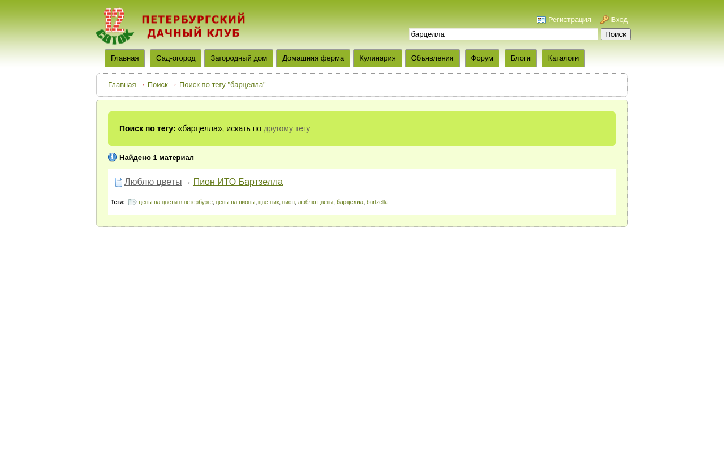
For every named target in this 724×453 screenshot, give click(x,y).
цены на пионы (236, 202)
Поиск (158, 84)
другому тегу (287, 128)
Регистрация (569, 19)
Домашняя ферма (313, 58)
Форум (482, 58)
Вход (619, 19)
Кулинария (377, 58)
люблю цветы (316, 202)
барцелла (350, 202)
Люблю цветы (153, 182)
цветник (268, 202)
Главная (122, 84)
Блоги (521, 58)
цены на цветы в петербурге (176, 202)
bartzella (377, 202)
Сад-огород (175, 58)
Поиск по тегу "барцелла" (222, 84)
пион (288, 202)
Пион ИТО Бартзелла (238, 182)
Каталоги (563, 58)
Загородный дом (238, 58)
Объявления (432, 58)
